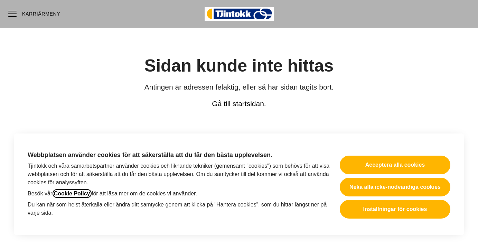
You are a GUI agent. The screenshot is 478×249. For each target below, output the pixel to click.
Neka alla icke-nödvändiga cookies (395, 187)
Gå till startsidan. (239, 104)
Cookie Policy (72, 193)
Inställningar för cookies (395, 209)
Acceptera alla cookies (395, 165)
